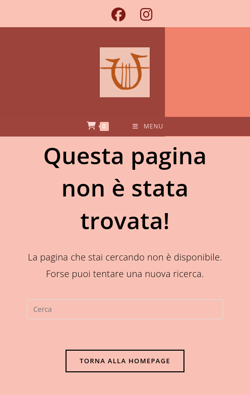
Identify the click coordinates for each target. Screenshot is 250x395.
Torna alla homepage (125, 360)
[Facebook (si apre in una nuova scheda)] (118, 15)
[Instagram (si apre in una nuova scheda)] (143, 15)
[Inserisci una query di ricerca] (125, 309)
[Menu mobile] (147, 126)
